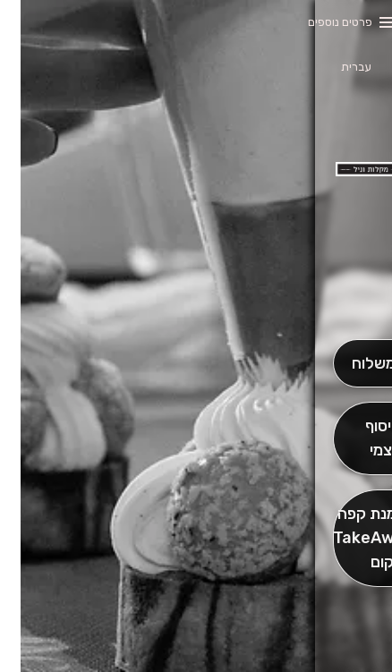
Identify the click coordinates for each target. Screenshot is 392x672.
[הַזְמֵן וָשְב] (352, 538)
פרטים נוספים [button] (319, 22)
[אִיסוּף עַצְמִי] (352, 438)
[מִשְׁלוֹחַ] (352, 363)
